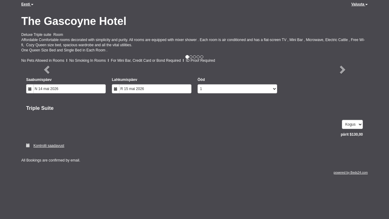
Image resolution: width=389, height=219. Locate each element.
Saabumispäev (39, 80)
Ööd (201, 80)
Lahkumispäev (124, 80)
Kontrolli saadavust (45, 145)
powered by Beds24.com (351, 172)
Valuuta (359, 4)
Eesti (27, 4)
